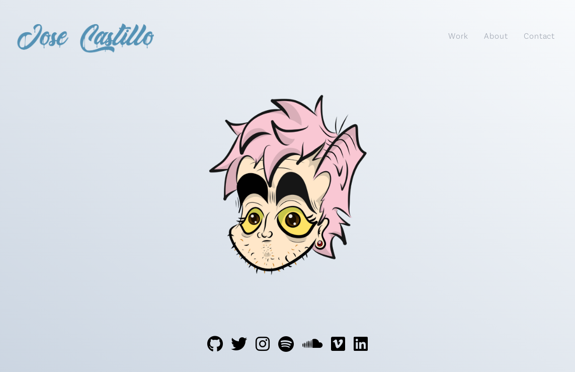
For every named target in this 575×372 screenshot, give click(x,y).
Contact (539, 36)
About (496, 36)
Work (458, 36)
